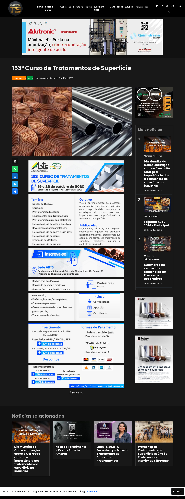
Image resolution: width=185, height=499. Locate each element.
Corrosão (157, 155)
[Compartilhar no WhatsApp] (15, 169)
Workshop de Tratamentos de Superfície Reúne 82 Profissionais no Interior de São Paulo (153, 454)
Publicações (65, 6)
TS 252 (147, 255)
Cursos (88, 6)
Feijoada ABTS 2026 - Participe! (156, 223)
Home (40, 6)
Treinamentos (19, 78)
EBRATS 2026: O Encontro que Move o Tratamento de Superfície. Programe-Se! (112, 454)
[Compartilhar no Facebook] (15, 191)
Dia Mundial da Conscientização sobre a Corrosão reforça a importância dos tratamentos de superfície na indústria (157, 173)
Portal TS (68, 78)
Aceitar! (177, 491)
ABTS (30, 78)
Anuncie (129, 6)
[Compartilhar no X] (15, 161)
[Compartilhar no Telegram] (15, 184)
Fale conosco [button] (142, 6)
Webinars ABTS (99, 8)
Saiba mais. (93, 491)
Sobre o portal (49, 8)
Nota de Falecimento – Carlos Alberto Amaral (71, 450)
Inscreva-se (76, 392)
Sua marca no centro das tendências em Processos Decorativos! (155, 272)
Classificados (116, 6)
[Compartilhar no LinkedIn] (15, 176)
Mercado (148, 155)
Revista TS (78, 6)
